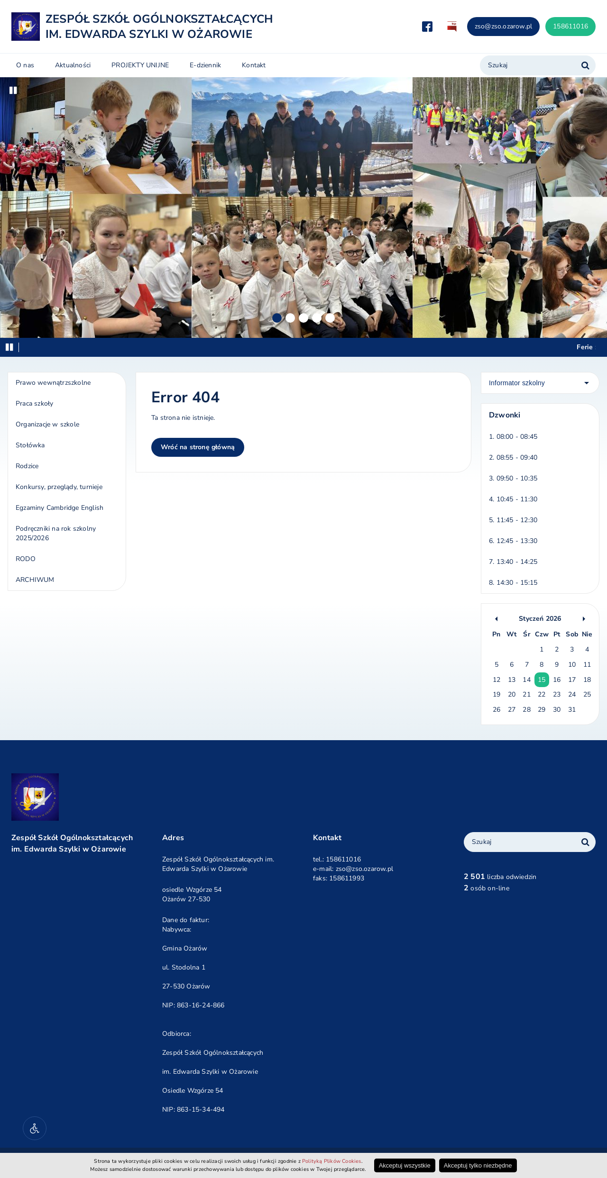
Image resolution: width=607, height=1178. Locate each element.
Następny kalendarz (583, 618)
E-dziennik (205, 65)
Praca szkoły (34, 403)
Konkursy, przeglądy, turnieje (59, 486)
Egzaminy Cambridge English (59, 507)
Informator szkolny (517, 383)
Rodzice (27, 466)
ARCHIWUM (35, 579)
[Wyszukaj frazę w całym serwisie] (585, 842)
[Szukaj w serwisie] (585, 65)
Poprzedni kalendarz (496, 618)
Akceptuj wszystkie (405, 1165)
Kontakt (254, 65)
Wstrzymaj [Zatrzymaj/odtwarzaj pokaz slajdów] (13, 90)
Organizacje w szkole (47, 424)
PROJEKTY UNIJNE (140, 65)
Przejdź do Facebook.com (427, 26)
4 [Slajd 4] (317, 318)
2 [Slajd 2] (290, 318)
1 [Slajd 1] (277, 318)
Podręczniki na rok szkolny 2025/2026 (56, 533)
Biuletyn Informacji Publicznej (451, 26)
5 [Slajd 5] (330, 318)
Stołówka (30, 445)
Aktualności (73, 65)
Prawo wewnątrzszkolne (53, 382)
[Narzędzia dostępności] (34, 1128)
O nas (25, 65)
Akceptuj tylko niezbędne (478, 1165)
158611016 (570, 26)
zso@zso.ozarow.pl (503, 26)
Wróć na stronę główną (198, 447)
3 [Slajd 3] (303, 318)
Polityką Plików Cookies (331, 1161)
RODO (26, 558)
